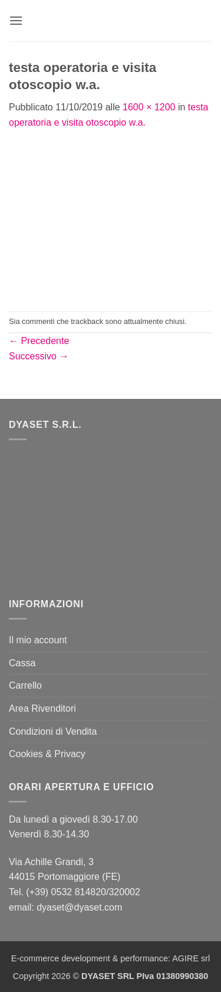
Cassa (22, 663)
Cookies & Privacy (47, 754)
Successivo (38, 356)
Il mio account (38, 640)
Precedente (39, 341)
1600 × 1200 (149, 107)
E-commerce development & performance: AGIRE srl (110, 958)
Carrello (25, 685)
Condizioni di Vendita (53, 731)
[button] (16, 20)
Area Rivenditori (42, 708)
